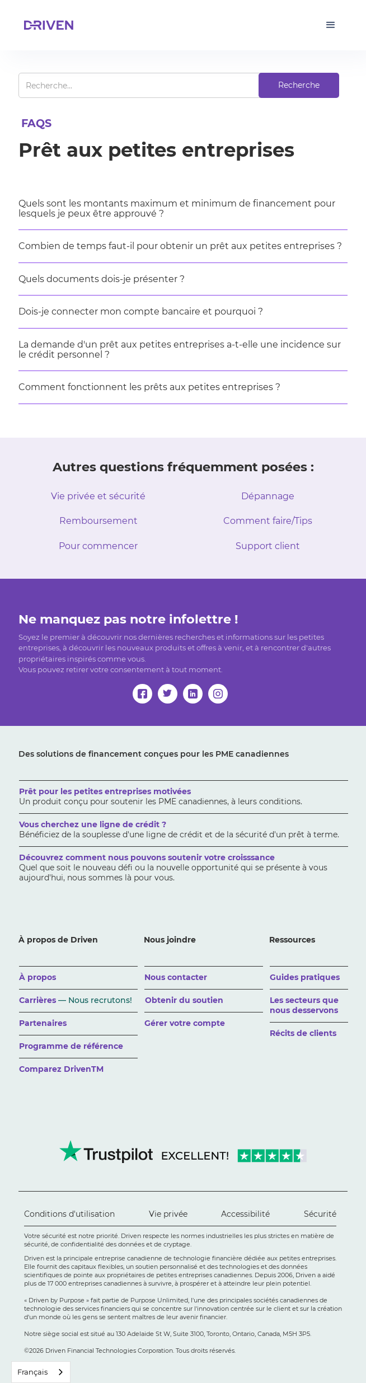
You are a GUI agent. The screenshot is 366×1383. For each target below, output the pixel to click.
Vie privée (168, 1214)
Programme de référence (71, 1046)
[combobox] (41, 1372)
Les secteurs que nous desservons (304, 1005)
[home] (46, 25)
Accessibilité (245, 1214)
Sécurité (320, 1214)
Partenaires (43, 1023)
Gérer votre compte (184, 1023)
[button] (331, 25)
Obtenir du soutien (184, 1000)
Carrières (75, 1000)
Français (32, 1371)
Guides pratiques (305, 977)
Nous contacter (175, 977)
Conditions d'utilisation (69, 1214)
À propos (37, 977)
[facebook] (142, 694)
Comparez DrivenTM (61, 1069)
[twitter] (167, 694)
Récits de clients (303, 1033)
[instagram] (218, 694)
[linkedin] (193, 694)
